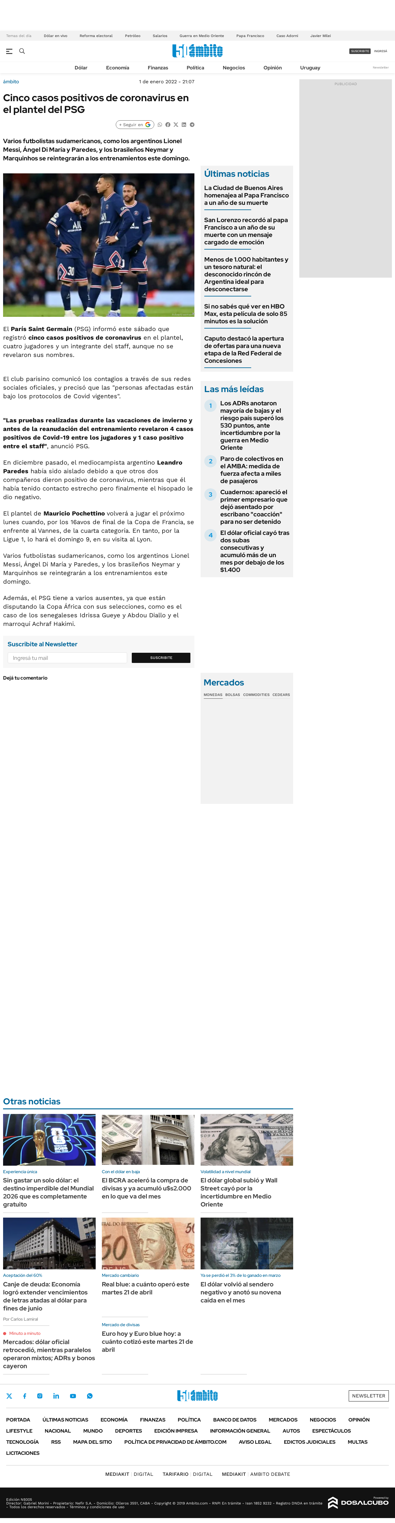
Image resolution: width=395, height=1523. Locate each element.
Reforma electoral (96, 36)
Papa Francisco (250, 36)
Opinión (273, 67)
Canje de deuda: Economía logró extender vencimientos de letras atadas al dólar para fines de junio (45, 1296)
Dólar (81, 67)
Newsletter (381, 67)
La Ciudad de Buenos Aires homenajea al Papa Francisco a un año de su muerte (246, 195)
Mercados (283, 1420)
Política (195, 67)
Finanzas (158, 67)
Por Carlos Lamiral (20, 1319)
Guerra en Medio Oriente (202, 36)
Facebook (24, 1396)
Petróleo (132, 36)
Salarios (160, 36)
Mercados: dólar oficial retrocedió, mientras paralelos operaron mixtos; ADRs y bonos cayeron (49, 1354)
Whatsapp (90, 1396)
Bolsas (232, 695)
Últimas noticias (65, 1420)
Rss (56, 1442)
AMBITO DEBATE (256, 1474)
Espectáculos (331, 1431)
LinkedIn (56, 1396)
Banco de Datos (234, 1420)
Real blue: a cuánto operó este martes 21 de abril (145, 1288)
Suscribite (161, 658)
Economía (117, 67)
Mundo (93, 1431)
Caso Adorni (287, 36)
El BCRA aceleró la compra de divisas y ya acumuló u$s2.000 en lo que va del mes (146, 1188)
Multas (358, 1442)
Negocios (234, 67)
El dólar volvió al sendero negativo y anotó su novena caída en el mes (241, 1292)
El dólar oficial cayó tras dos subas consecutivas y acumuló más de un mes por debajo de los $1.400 (254, 551)
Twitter (9, 1395)
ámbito (11, 81)
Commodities (256, 695)
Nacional (58, 1431)
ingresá (380, 51)
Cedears (281, 695)
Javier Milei (320, 36)
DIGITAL (129, 1474)
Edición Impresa (176, 1431)
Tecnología (22, 1442)
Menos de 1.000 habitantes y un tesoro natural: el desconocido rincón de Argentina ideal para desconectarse (246, 274)
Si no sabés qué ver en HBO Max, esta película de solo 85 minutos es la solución (245, 313)
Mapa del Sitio (92, 1442)
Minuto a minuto (24, 1333)
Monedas (213, 695)
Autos (291, 1431)
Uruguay (310, 67)
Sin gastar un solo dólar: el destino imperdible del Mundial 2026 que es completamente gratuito (48, 1192)
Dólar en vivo (55, 36)
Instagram (40, 1396)
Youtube (73, 1396)
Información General (240, 1431)
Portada (18, 1420)
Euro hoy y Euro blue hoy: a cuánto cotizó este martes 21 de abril (147, 1342)
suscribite (360, 51)
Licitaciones (23, 1453)
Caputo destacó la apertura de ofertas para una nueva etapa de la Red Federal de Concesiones (244, 349)
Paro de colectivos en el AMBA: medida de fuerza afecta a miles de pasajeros (251, 470)
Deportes (128, 1431)
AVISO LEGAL (255, 1442)
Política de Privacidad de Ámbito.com (175, 1442)
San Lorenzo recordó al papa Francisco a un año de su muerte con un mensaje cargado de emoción (246, 231)
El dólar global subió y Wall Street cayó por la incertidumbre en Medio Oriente (239, 1192)
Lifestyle (19, 1431)
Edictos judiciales (309, 1442)
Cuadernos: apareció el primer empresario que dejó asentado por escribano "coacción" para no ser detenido (254, 507)
